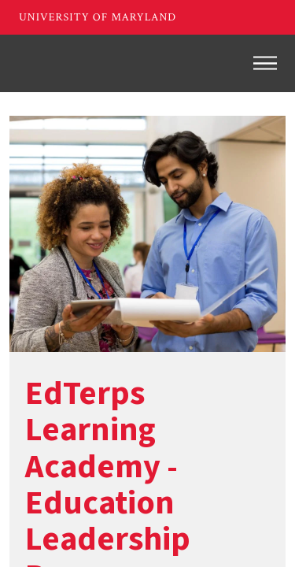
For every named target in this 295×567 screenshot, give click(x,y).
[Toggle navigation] (265, 63)
